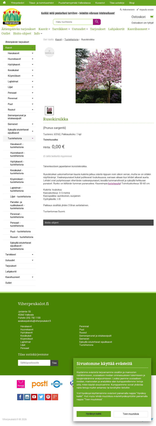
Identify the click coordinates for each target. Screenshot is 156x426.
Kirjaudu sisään (147, 9)
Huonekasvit (14, 59)
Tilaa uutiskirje (117, 3)
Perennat (12, 98)
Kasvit (43, 29)
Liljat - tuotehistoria (20, 196)
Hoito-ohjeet (22, 33)
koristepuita (114, 183)
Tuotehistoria (15, 138)
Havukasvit (13, 53)
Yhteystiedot (17, 3)
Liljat (10, 87)
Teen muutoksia (131, 415)
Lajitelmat (13, 81)
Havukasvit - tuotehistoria (17, 145)
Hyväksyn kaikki (93, 414)
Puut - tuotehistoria (20, 231)
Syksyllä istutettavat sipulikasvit (18, 131)
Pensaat (12, 93)
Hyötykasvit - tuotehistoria (17, 163)
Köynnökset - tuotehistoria (17, 180)
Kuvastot (100, 3)
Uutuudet (78, 29)
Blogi (131, 3)
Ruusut (11, 109)
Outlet (5, 33)
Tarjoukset (97, 29)
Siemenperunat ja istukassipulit (17, 117)
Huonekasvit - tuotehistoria (17, 154)
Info (37, 33)
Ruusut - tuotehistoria (21, 237)
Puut (10, 104)
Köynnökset (14, 76)
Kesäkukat (13, 70)
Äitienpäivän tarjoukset (18, 29)
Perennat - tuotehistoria (17, 215)
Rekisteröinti (129, 9)
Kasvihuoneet (12, 277)
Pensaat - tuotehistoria (17, 224)
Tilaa (54, 362)
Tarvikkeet (60, 29)
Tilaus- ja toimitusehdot (41, 3)
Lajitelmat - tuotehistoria (17, 189)
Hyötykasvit (14, 64)
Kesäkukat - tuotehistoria (17, 172)
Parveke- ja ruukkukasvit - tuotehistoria (17, 205)
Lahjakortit (116, 29)
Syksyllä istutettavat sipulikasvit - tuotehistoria (20, 246)
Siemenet (13, 124)
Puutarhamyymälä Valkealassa (74, 3)
